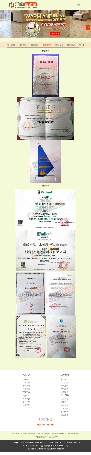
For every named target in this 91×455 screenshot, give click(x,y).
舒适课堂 (26, 392)
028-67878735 (45, 424)
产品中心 (26, 375)
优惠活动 (59, 45)
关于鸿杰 (11, 45)
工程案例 (64, 392)
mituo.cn (60, 449)
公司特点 (23, 45)
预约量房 (71, 45)
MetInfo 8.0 (41, 449)
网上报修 (83, 45)
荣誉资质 (47, 45)
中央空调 (26, 383)
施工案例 (65, 375)
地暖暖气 (26, 379)
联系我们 (35, 45)
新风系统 (26, 386)
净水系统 (26, 389)
